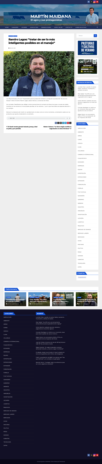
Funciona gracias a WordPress (44, 461)
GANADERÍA (15, 27)
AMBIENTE (81, 132)
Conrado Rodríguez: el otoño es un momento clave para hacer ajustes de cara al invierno (87, 109)
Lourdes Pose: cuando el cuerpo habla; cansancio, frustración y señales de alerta (87, 88)
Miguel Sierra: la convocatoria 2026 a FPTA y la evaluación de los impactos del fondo (86, 116)
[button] (97, 27)
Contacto (69, 27)
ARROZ (80, 135)
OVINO (80, 240)
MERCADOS (81, 237)
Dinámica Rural (46, 27)
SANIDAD (80, 255)
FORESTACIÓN (82, 184)
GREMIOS (80, 203)
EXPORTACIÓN (82, 173)
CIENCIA (80, 143)
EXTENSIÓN (81, 180)
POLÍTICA (80, 248)
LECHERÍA (24, 27)
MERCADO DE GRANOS (84, 229)
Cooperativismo (82, 158)
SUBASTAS (81, 259)
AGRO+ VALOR (58, 27)
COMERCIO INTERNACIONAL (86, 154)
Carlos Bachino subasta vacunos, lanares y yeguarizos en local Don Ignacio (87, 102)
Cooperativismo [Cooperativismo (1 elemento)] (82, 277)
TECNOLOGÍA (81, 263)
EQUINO (80, 169)
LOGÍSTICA (81, 222)
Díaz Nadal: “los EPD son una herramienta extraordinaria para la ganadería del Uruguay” (87, 95)
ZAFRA (80, 267)
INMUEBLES (81, 210)
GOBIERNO (81, 199)
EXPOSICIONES (82, 177)
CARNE (80, 139)
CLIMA (79, 147)
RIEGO (79, 252)
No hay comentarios (13, 303)
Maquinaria (81, 225)
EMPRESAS (81, 165)
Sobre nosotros (80, 27)
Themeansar (62, 461)
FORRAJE (80, 188)
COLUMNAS (81, 150)
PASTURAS (81, 244)
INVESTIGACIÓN (82, 214)
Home (6, 27)
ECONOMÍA (81, 162)
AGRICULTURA (34, 27)
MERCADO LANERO (83, 233)
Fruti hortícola (82, 192)
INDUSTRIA (81, 207)
